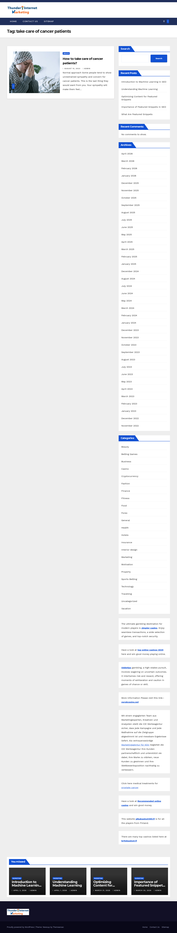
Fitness (125, 498)
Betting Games (129, 454)
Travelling (126, 594)
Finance (125, 491)
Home (13, 21)
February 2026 (129, 168)
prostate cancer (130, 787)
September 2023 (130, 352)
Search (125, 48)
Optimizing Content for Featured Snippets (108, 885)
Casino (125, 469)
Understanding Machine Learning (139, 89)
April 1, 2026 (61, 890)
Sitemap (49, 21)
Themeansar (58, 927)
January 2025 (128, 264)
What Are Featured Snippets (137, 114)
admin (86, 69)
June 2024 (127, 293)
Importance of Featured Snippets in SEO (143, 107)
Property (126, 571)
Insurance (126, 542)
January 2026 (128, 175)
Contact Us (30, 21)
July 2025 (126, 220)
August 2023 (128, 359)
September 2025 (130, 205)
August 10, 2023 (72, 69)
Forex (124, 513)
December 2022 (130, 418)
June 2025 (127, 227)
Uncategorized (129, 601)
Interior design (129, 549)
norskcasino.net (130, 702)
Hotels (125, 535)
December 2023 (130, 330)
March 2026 (127, 161)
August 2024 (128, 278)
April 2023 (127, 389)
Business (126, 461)
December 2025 (130, 183)
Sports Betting (129, 579)
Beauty (125, 446)
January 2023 (128, 411)
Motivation (127, 564)
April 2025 (127, 242)
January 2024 (128, 322)
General (125, 520)
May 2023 (126, 381)
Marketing (126, 557)
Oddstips (126, 667)
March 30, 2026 (144, 890)
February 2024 (129, 315)
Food (124, 505)
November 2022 (130, 425)
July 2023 (126, 367)
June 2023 (127, 374)
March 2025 (127, 249)
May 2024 (126, 300)
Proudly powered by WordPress (21, 927)
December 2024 (130, 271)
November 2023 (130, 337)
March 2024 (127, 308)
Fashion (125, 483)
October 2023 (128, 345)
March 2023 (127, 396)
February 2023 (129, 403)
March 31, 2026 (103, 890)
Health (66, 53)
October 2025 (128, 197)
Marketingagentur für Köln (135, 744)
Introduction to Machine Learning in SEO (143, 81)
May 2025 (126, 234)
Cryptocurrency (129, 476)
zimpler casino (149, 628)
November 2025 (130, 190)
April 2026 (127, 153)
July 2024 (126, 286)
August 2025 (128, 212)
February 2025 (129, 256)
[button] (164, 21)
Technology (127, 586)
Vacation (126, 608)
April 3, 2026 (20, 890)
